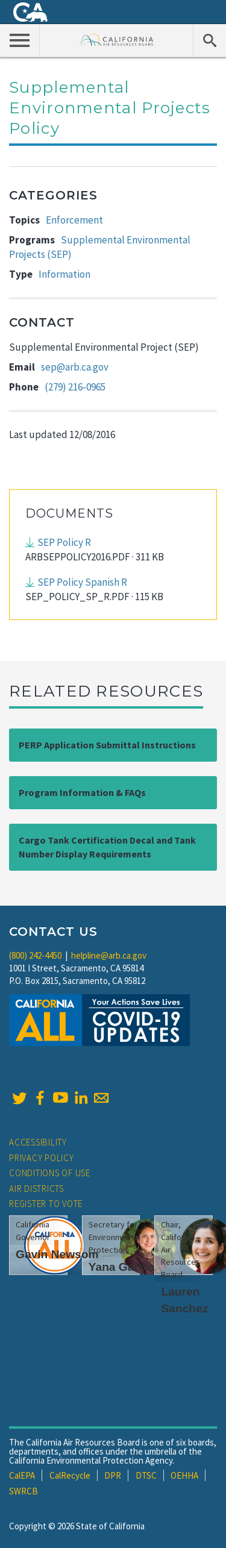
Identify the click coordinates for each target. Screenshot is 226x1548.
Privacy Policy (41, 1158)
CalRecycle (69, 1475)
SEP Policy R (64, 542)
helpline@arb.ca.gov (108, 955)
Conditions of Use (49, 1173)
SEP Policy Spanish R (82, 582)
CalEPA (22, 1475)
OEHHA (184, 1475)
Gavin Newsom (57, 1254)
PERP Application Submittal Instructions (107, 745)
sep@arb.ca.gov (74, 367)
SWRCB (23, 1491)
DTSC (146, 1475)
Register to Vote (46, 1203)
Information (64, 274)
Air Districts (36, 1188)
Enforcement (74, 220)
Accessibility (38, 1142)
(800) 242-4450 (35, 955)
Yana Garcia (122, 1267)
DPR (112, 1475)
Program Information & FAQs (82, 792)
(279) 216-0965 (75, 386)
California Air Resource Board (116, 39)
